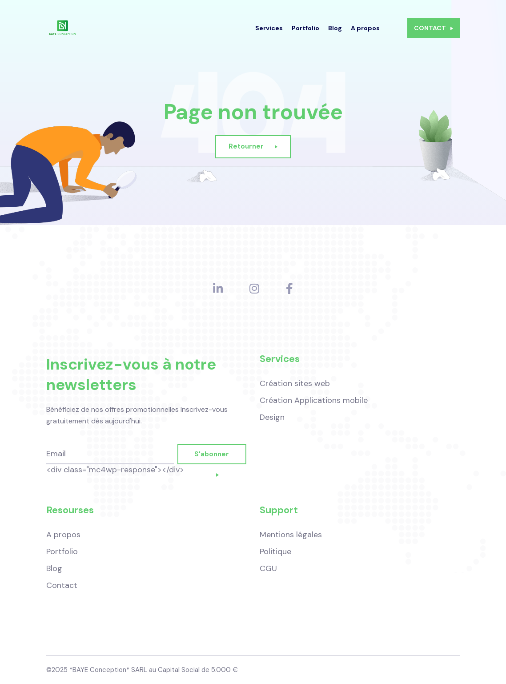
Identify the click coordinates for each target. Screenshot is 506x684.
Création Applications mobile (314, 403)
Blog (335, 33)
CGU (268, 568)
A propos (365, 33)
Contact (61, 585)
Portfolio (305, 33)
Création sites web (295, 387)
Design (272, 420)
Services (269, 33)
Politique (275, 551)
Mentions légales (291, 534)
